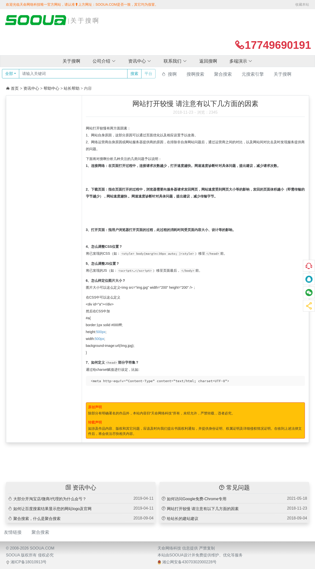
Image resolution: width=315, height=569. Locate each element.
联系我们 (175, 61)
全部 (9, 73)
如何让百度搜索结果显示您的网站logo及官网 (52, 509)
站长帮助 (71, 88)
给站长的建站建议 (182, 518)
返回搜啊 (208, 61)
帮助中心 (51, 88)
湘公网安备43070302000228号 (189, 562)
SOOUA (13, 555)
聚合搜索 (223, 74)
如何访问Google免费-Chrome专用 (196, 499)
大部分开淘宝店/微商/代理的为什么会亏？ (49, 499)
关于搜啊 (71, 61)
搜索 (134, 73)
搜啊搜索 (195, 74)
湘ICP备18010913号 (29, 562)
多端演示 (241, 61)
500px (101, 332)
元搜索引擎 (253, 74)
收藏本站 (302, 4)
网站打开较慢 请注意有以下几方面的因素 (203, 509)
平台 (148, 73)
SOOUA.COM (42, 548)
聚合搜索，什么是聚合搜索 (37, 518)
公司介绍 (104, 61)
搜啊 (172, 74)
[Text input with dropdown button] (73, 73)
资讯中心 (140, 61)
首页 (15, 88)
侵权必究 (46, 555)
